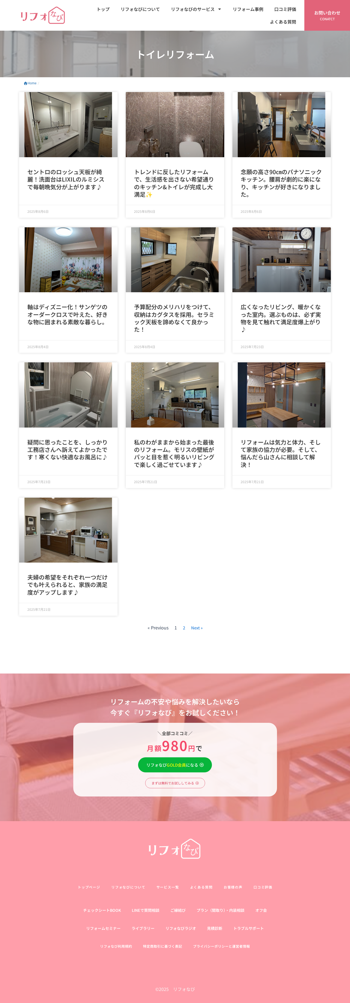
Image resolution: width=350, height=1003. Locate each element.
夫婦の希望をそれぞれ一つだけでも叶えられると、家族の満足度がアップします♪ (67, 584)
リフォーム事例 (248, 9)
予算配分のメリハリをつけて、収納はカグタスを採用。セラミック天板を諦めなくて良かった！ (174, 318)
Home (30, 83)
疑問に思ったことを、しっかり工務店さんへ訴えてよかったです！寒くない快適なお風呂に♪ (67, 449)
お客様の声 (233, 886)
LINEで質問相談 (145, 910)
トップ (103, 9)
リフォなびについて (140, 9)
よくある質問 (283, 21)
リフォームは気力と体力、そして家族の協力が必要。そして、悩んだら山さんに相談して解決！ (281, 453)
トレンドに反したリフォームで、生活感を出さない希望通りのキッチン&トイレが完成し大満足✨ (174, 183)
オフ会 (261, 910)
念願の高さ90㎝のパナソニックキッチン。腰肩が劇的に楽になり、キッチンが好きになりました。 (281, 183)
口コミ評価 (285, 9)
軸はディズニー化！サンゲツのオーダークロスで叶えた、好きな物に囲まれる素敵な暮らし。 (67, 314)
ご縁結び (178, 910)
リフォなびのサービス (196, 9)
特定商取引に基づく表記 (162, 946)
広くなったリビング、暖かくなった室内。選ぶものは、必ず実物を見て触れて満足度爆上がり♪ (281, 318)
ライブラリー (143, 928)
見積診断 (214, 928)
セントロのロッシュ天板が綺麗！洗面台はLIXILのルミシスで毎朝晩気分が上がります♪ (65, 179)
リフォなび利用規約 (112, 946)
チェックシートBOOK (102, 910)
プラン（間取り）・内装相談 (220, 910)
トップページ (88, 886)
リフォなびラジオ (180, 928)
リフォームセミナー (103, 928)
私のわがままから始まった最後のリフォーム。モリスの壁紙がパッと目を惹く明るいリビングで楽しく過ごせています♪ (174, 453)
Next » (197, 627)
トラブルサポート (248, 928)
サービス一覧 (167, 886)
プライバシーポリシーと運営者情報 (224, 946)
